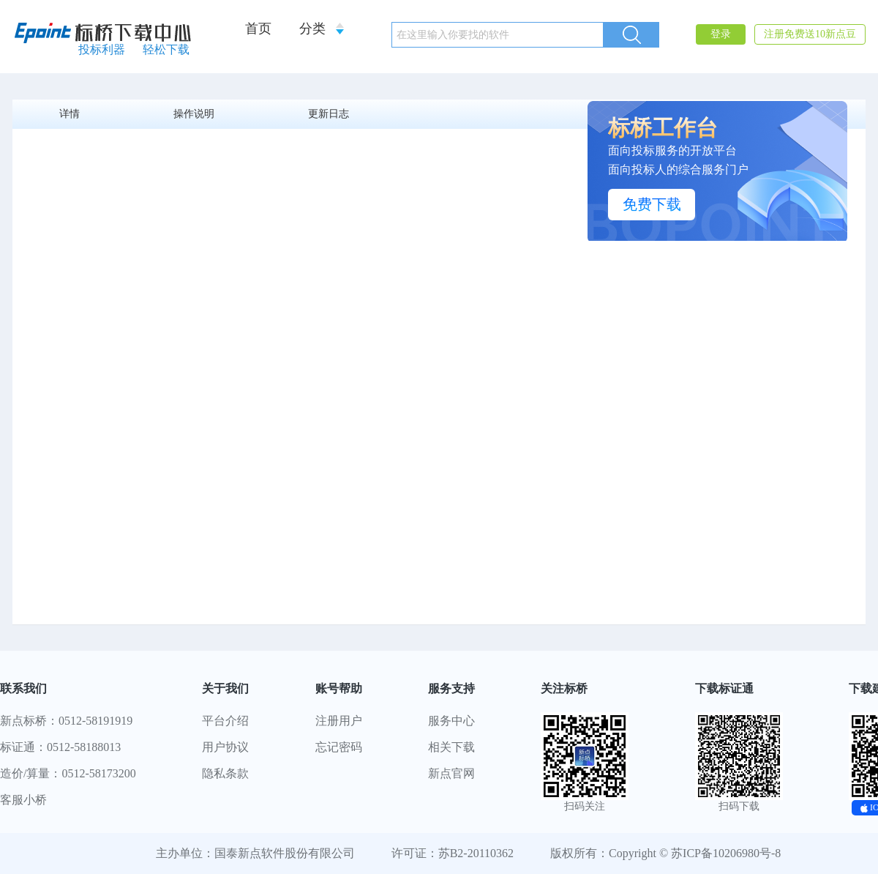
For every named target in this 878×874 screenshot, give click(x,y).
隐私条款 (225, 773)
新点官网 (451, 773)
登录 (720, 34)
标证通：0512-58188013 (60, 747)
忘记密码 (338, 747)
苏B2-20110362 (476, 853)
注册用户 (338, 720)
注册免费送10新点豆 (810, 34)
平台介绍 (225, 720)
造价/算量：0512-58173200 (68, 773)
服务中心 (451, 720)
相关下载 (451, 747)
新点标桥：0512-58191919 (66, 720)
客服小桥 (23, 799)
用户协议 (225, 747)
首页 (258, 28)
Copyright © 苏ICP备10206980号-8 (695, 853)
